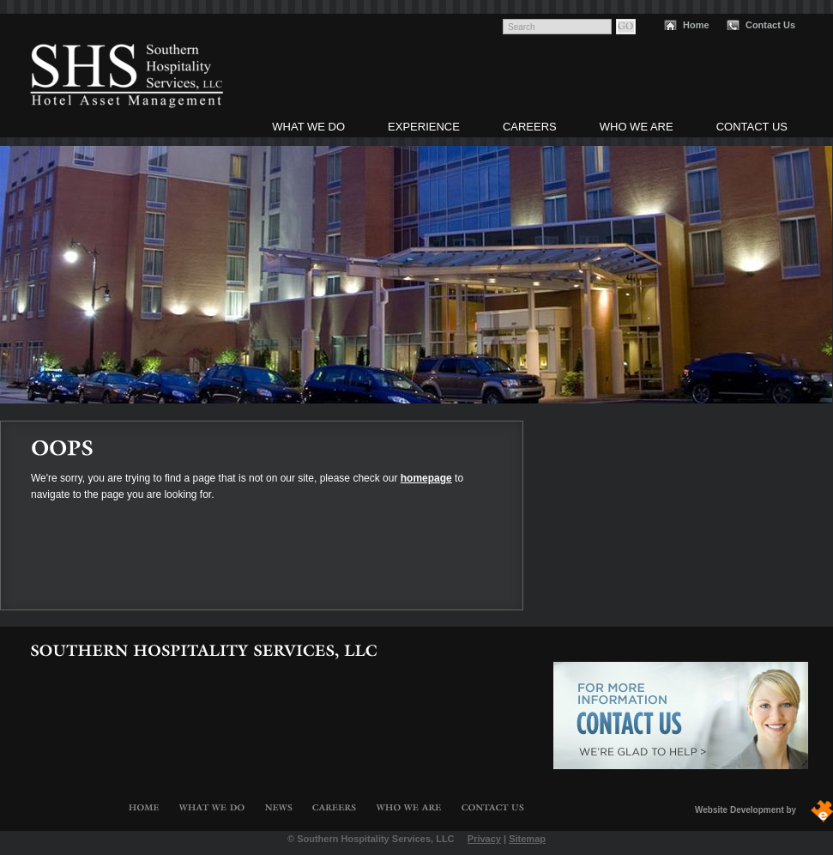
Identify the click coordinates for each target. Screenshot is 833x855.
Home (696, 25)
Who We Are (636, 126)
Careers (530, 126)
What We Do (308, 126)
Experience (424, 126)
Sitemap (527, 839)
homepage (426, 478)
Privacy (484, 839)
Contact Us (770, 25)
